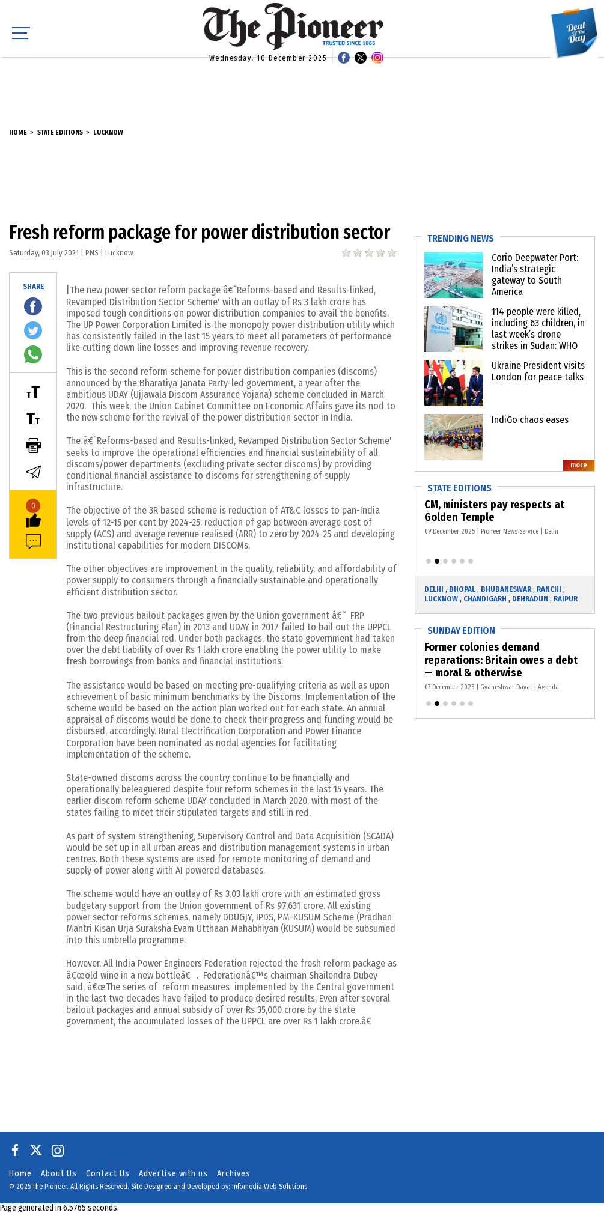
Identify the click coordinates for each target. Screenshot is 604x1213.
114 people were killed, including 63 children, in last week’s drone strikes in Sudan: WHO (538, 329)
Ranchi (549, 589)
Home (18, 132)
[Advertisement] (302, 84)
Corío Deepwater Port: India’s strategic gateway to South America (535, 275)
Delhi (434, 589)
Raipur (566, 598)
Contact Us (108, 1174)
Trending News (460, 238)
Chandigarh (485, 598)
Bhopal (462, 589)
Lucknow (108, 132)
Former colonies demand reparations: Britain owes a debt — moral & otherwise (501, 659)
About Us (59, 1174)
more (578, 465)
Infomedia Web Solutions (269, 1186)
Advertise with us (173, 1174)
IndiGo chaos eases (530, 419)
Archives (234, 1174)
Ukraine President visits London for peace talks (538, 371)
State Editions (60, 132)
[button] (428, 561)
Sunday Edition (461, 630)
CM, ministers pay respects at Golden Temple (494, 511)
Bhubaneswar (506, 589)
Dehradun (530, 598)
